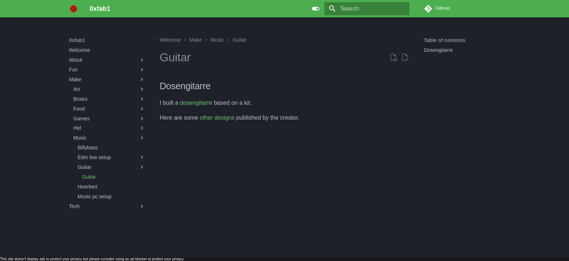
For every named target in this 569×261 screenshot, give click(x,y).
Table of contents (445, 40)
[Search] (366, 8)
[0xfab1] (73, 8)
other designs (217, 118)
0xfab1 (77, 40)
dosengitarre (196, 103)
